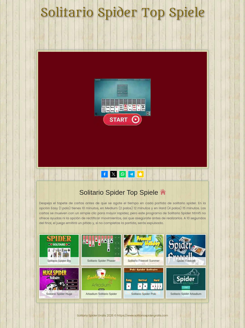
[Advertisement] (122, 33)
